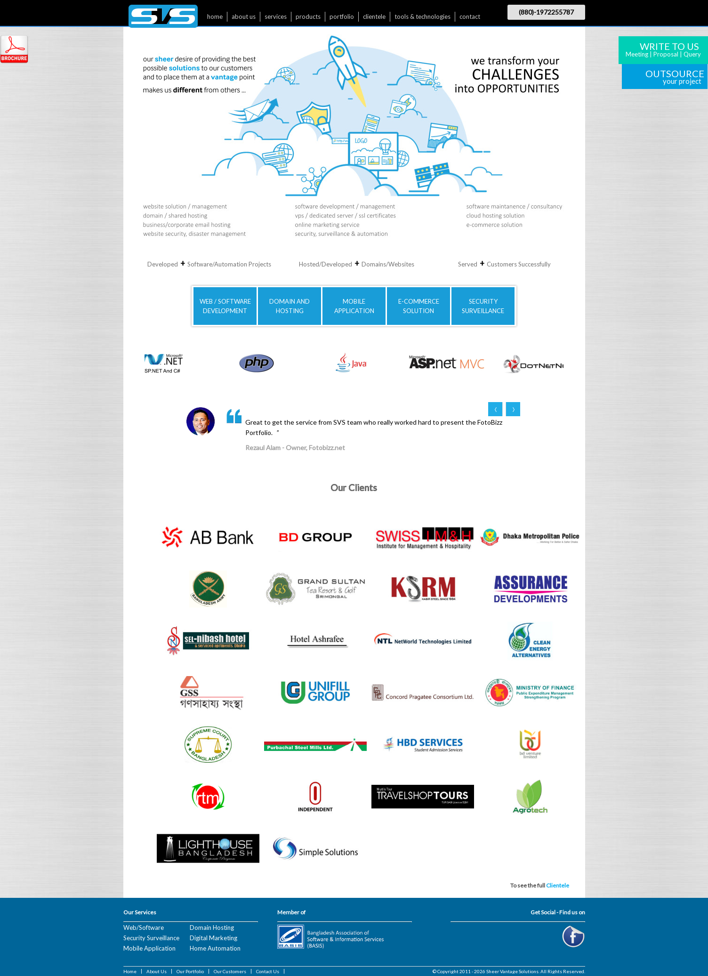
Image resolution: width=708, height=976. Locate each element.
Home (130, 971)
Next (513, 409)
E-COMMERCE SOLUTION (418, 306)
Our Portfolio (190, 971)
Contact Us (267, 971)
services (276, 16)
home (215, 16)
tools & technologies (422, 16)
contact (469, 16)
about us (244, 16)
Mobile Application (149, 948)
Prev (495, 409)
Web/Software (143, 927)
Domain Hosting (212, 927)
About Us (156, 971)
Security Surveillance (151, 938)
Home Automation (215, 948)
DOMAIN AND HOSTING (289, 306)
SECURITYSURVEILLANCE (483, 306)
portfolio (342, 16)
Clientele (557, 885)
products (308, 16)
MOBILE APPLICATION (354, 306)
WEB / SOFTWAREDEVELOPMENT (225, 306)
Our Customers (230, 971)
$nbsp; (163, 18)
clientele (374, 16)
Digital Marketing (213, 938)
